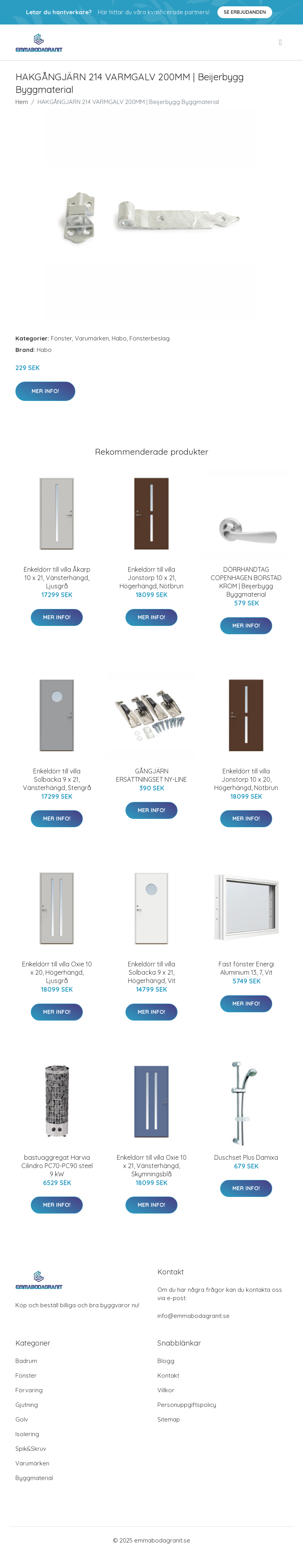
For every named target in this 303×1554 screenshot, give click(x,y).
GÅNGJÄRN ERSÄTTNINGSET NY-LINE (151, 775)
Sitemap (168, 1419)
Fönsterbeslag (149, 338)
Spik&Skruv (30, 1448)
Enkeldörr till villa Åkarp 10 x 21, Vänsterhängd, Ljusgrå (57, 577)
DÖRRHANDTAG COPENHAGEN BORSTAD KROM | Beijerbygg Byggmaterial (246, 581)
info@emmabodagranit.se (193, 1316)
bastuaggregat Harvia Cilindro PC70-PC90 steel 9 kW (57, 1165)
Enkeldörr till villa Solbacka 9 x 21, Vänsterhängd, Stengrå (57, 779)
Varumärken (92, 338)
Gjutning (26, 1404)
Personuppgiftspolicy (186, 1404)
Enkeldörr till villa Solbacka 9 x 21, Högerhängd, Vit (152, 972)
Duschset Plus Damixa (246, 1157)
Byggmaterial (34, 1478)
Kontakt (168, 1375)
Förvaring (29, 1390)
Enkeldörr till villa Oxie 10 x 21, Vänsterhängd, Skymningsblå (152, 1165)
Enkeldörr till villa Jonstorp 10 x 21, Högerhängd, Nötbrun (151, 577)
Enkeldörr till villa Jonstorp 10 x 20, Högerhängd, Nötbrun (246, 779)
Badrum (26, 1361)
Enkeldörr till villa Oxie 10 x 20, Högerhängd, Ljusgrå (57, 972)
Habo (119, 338)
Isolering (27, 1434)
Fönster (61, 338)
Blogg (165, 1361)
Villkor (165, 1390)
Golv (21, 1419)
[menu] (281, 42)
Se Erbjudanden (245, 12)
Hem (21, 102)
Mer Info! (45, 391)
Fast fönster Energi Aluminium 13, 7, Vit (246, 968)
